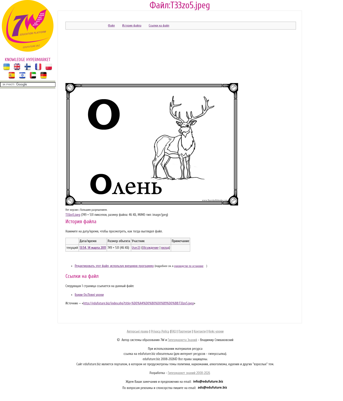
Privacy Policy (160, 331)
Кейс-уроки (216, 331)
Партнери (184, 331)
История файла (131, 25)
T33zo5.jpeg (72, 215)
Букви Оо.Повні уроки (89, 295)
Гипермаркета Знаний (182, 340)
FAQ (173, 331)
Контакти (200, 331)
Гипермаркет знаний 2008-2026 (189, 373)
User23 (136, 248)
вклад (165, 248)
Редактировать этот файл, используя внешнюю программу (114, 266)
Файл (111, 25)
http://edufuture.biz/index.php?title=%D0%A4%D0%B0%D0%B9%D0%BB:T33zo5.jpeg (138, 303)
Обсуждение (150, 248)
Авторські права (137, 331)
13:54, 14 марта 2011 (93, 248)
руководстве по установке (189, 266)
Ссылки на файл (159, 25)
